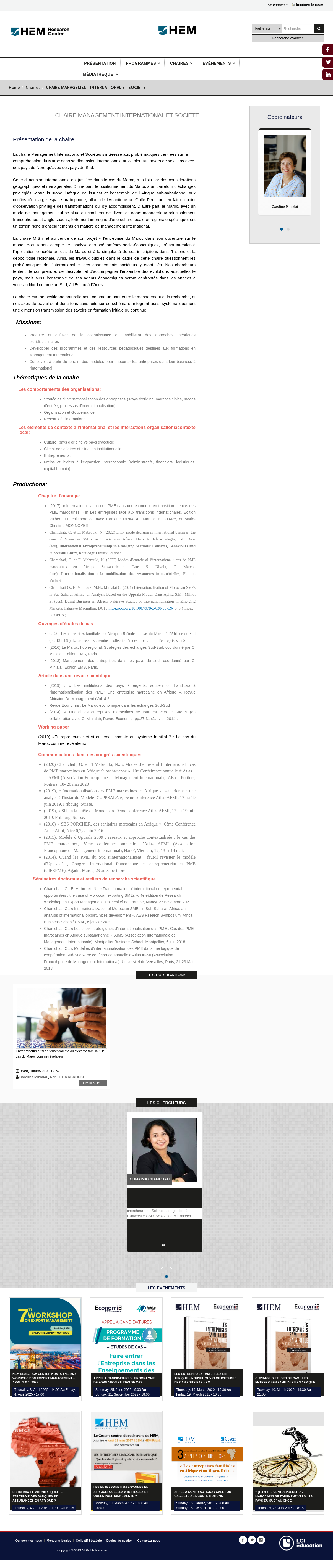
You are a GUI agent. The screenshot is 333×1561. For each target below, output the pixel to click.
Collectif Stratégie (89, 1541)
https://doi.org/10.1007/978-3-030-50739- (141, 608)
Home (14, 88)
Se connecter (278, 5)
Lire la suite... (77, 1085)
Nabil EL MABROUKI (64, 1077)
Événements (217, 63)
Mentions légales (59, 1541)
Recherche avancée (288, 38)
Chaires (179, 63)
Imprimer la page (307, 4)
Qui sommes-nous (28, 1541)
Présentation (100, 63)
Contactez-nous (148, 1541)
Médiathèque (99, 74)
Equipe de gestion (119, 1541)
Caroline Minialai (285, 207)
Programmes (141, 63)
